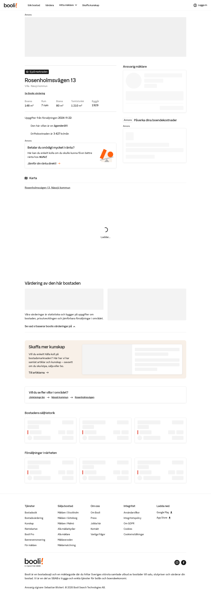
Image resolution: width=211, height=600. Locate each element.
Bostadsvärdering (34, 518)
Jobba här (96, 523)
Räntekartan (31, 528)
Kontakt (95, 528)
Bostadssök (31, 512)
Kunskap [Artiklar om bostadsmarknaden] (29, 523)
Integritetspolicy (132, 518)
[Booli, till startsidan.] (10, 5)
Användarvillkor (132, 512)
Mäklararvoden (65, 539)
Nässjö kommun (59, 397)
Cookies (128, 528)
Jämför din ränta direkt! (44, 163)
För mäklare (31, 545)
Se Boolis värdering (35, 93)
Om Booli (95, 512)
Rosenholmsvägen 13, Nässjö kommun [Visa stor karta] (47, 187)
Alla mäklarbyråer (66, 528)
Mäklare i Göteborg (67, 518)
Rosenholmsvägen (84, 397)
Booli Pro (29, 534)
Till (39, 373)
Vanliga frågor (98, 534)
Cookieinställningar (134, 534)
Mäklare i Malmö (66, 523)
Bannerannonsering (35, 539)
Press (94, 518)
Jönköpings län (37, 397)
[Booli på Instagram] (177, 562)
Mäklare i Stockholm (68, 512)
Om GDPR (129, 523)
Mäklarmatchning (67, 545)
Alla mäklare (64, 534)
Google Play (164, 512)
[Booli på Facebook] (183, 562)
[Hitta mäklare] (68, 5)
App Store (164, 517)
